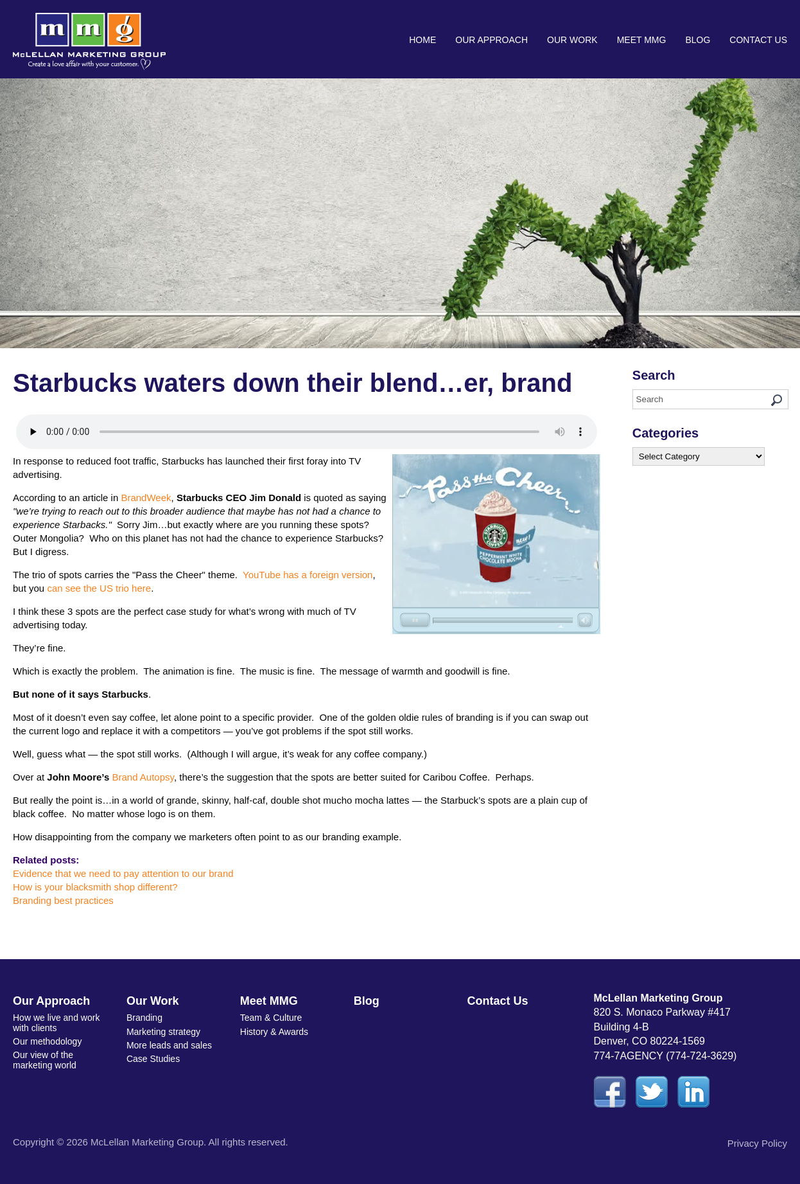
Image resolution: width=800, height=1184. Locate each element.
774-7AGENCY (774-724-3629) (665, 1055)
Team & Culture (271, 1017)
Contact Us (758, 40)
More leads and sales (169, 1045)
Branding (144, 1017)
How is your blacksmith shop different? (95, 886)
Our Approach (491, 40)
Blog (697, 40)
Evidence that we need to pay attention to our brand (123, 873)
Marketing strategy (163, 1032)
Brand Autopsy (142, 777)
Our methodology (47, 1041)
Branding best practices (63, 900)
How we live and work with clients (56, 1022)
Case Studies (153, 1059)
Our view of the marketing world (44, 1060)
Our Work (572, 40)
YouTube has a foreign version (307, 574)
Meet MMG (641, 40)
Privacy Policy (757, 1143)
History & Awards (274, 1032)
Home (422, 40)
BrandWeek (146, 497)
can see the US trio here (99, 588)
